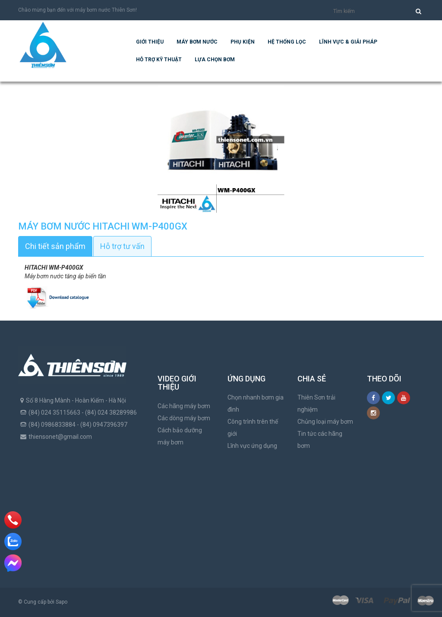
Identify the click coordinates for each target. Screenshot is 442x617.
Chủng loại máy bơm (325, 421)
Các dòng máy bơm (184, 418)
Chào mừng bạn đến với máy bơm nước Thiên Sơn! (77, 10)
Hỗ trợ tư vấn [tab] (122, 246)
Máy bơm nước (197, 42)
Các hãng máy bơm (184, 406)
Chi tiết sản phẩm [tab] (55, 246)
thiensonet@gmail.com (60, 436)
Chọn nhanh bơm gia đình (255, 403)
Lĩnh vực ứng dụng (252, 445)
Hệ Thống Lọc (287, 42)
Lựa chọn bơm (215, 60)
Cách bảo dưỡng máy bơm (180, 436)
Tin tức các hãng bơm (319, 439)
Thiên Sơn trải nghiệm (316, 403)
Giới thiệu (150, 42)
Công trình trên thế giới (252, 427)
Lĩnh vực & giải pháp (348, 42)
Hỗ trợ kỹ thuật (159, 60)
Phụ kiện (242, 42)
